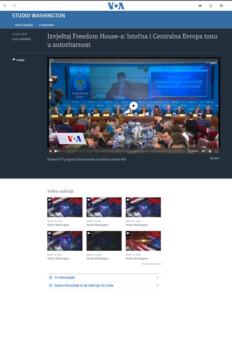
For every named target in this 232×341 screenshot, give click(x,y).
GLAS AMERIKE (21, 39)
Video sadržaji (24, 25)
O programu (46, 25)
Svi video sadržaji (151, 264)
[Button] (18, 60)
